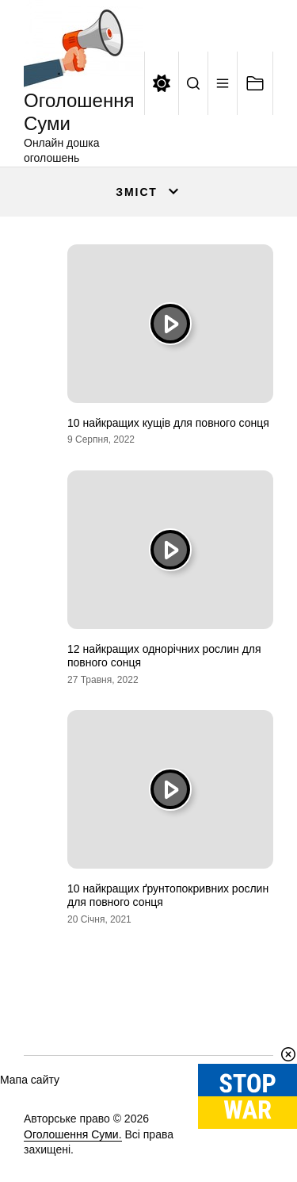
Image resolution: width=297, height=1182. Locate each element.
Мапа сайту (29, 1079)
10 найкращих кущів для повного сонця (168, 422)
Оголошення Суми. (73, 1134)
